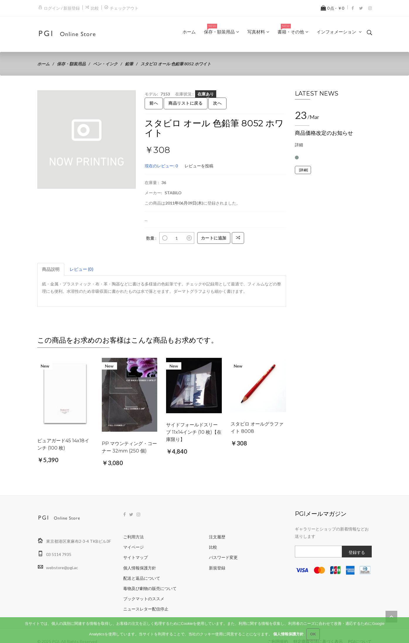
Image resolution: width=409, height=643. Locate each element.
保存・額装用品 (71, 63)
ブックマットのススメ (143, 587)
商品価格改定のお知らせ (324, 133)
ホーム (43, 63)
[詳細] (303, 170)
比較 (95, 8)
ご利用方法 (133, 525)
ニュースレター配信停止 (145, 597)
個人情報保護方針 (139, 556)
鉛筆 (129, 63)
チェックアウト (124, 8)
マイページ (133, 535)
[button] (130, 95)
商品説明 (51, 269)
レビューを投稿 (199, 165)
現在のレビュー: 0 (161, 165)
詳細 (299, 144)
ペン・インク (105, 63)
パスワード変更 (223, 546)
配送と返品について (141, 566)
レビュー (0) (81, 269)
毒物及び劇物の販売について (150, 577)
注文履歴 (217, 525)
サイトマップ (135, 546)
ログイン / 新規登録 (62, 8)
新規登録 (217, 556)
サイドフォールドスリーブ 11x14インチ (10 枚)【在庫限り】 (194, 432)
